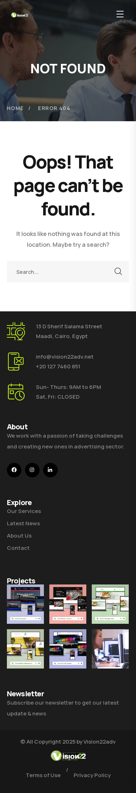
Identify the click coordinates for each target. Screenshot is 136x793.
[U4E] (25, 604)
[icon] (14, 470)
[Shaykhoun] (25, 649)
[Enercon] (67, 604)
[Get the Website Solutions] (110, 661)
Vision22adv (99, 741)
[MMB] (110, 604)
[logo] (19, 14)
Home (15, 108)
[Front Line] (67, 653)
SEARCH (118, 271)
